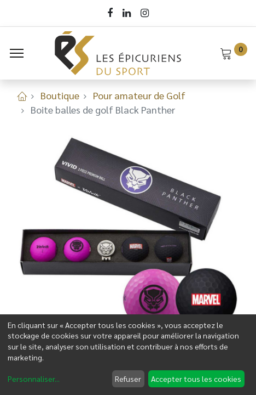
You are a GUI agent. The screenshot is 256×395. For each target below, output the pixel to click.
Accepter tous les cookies (196, 378)
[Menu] (17, 53)
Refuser (128, 378)
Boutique (59, 95)
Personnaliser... (34, 378)
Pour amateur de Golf (139, 95)
